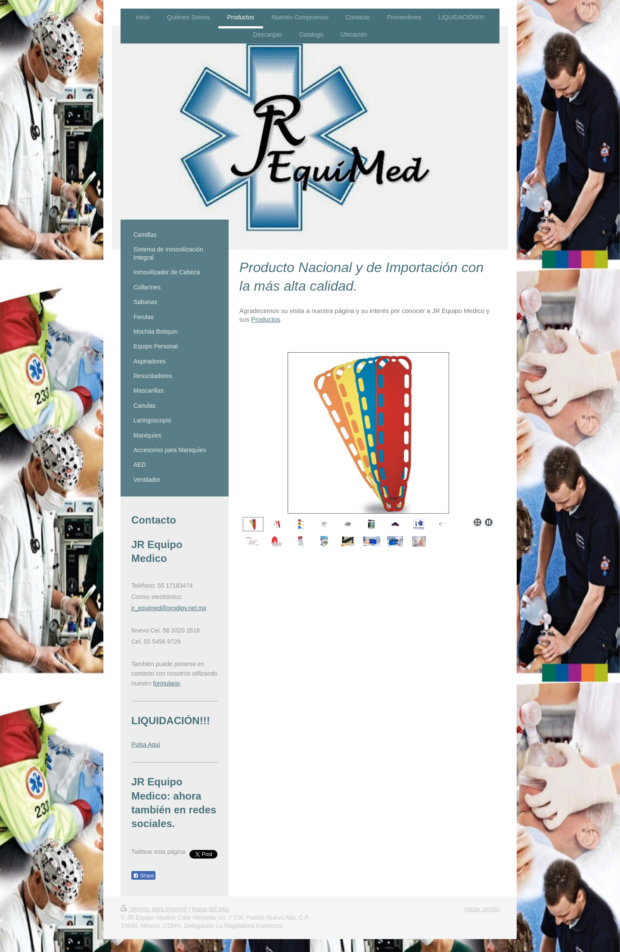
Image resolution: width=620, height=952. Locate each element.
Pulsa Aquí (145, 744)
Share (143, 876)
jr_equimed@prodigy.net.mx (168, 608)
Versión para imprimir (155, 908)
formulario (166, 683)
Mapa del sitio (210, 908)
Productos (265, 319)
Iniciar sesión (481, 908)
